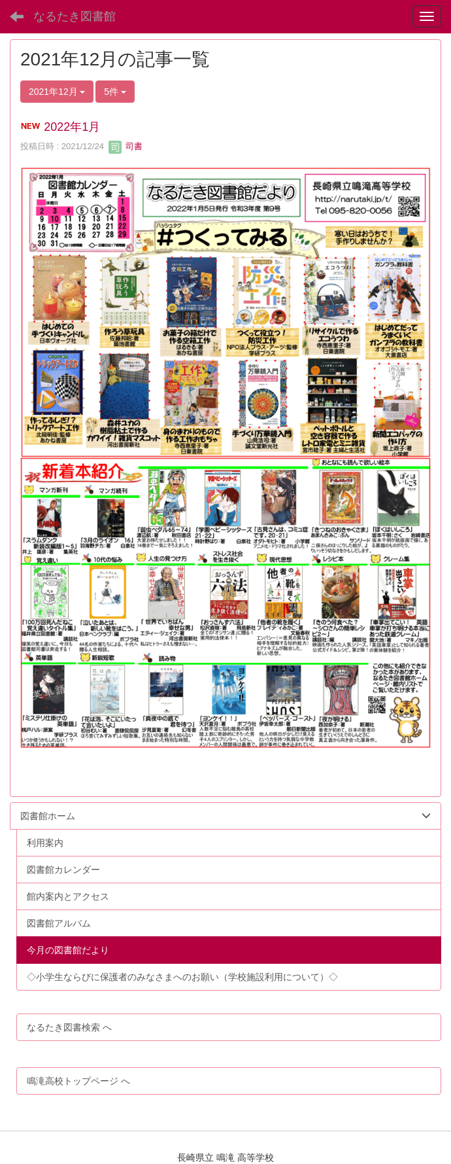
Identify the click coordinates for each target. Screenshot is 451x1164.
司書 (125, 146)
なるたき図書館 (74, 16)
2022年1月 (72, 126)
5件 (115, 91)
